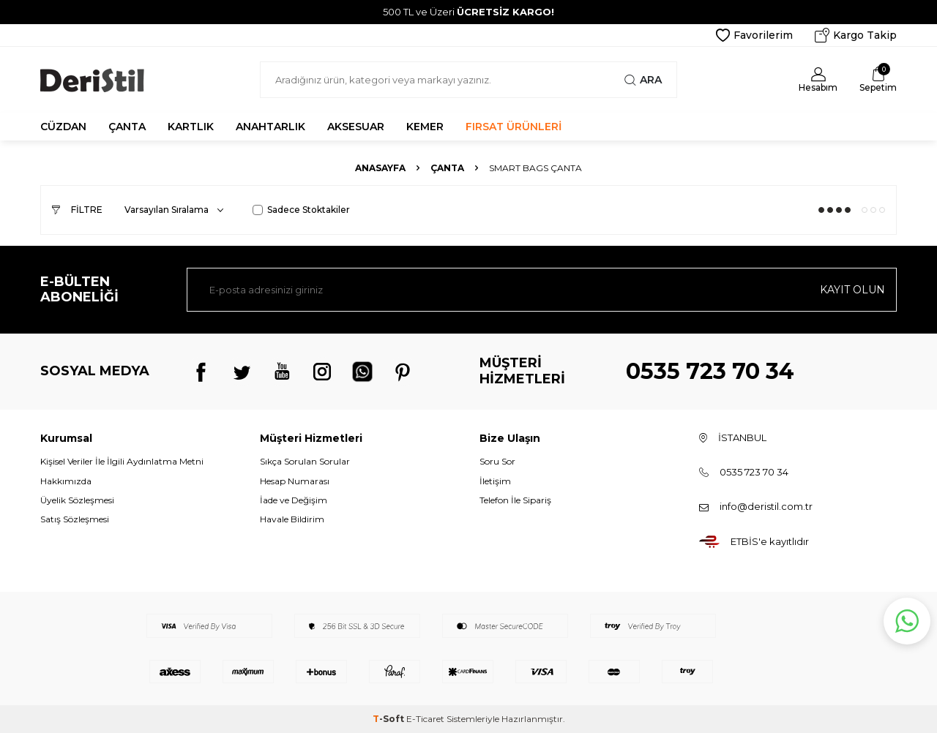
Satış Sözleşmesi (74, 519)
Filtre (77, 209)
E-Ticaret (425, 718)
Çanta (447, 167)
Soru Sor (497, 461)
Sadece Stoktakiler (301, 209)
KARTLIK (191, 126)
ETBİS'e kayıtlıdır (770, 541)
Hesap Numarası (294, 480)
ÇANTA (127, 126)
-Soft (389, 718)
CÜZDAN (63, 126)
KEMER (425, 126)
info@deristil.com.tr (766, 506)
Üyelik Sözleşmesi (77, 500)
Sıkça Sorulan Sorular (305, 461)
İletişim (495, 480)
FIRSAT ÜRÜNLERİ (513, 126)
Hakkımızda (66, 480)
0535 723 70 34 (710, 371)
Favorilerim (754, 35)
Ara (643, 79)
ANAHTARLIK (270, 126)
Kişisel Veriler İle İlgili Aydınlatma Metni (122, 461)
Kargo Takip (856, 35)
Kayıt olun (852, 289)
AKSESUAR (355, 126)
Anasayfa (380, 167)
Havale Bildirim (292, 519)
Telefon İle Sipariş (515, 500)
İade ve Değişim (293, 500)
